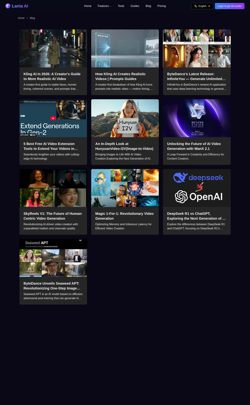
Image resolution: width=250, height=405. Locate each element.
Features (105, 6)
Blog (32, 18)
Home (21, 18)
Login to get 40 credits (230, 6)
